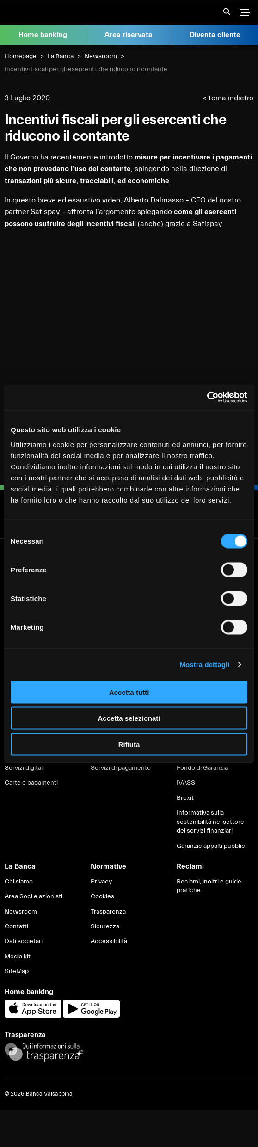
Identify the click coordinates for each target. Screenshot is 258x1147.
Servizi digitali (24, 768)
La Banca (61, 56)
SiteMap (17, 971)
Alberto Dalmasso (154, 200)
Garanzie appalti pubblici (211, 846)
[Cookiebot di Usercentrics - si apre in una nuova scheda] (206, 397)
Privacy (101, 881)
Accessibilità (109, 941)
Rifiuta (129, 744)
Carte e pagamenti (31, 782)
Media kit (18, 956)
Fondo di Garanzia (202, 768)
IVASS (186, 782)
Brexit (185, 798)
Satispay (45, 212)
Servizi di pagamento (121, 768)
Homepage (21, 56)
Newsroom (101, 56)
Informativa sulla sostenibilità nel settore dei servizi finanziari (210, 821)
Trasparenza (108, 911)
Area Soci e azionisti (33, 896)
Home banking (42, 35)
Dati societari (24, 941)
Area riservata (128, 35)
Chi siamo (19, 881)
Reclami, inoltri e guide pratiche (209, 886)
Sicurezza (105, 926)
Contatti (16, 926)
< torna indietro (228, 98)
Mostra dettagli (204, 665)
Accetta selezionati (129, 718)
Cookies (102, 896)
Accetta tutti (129, 692)
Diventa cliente (215, 35)
